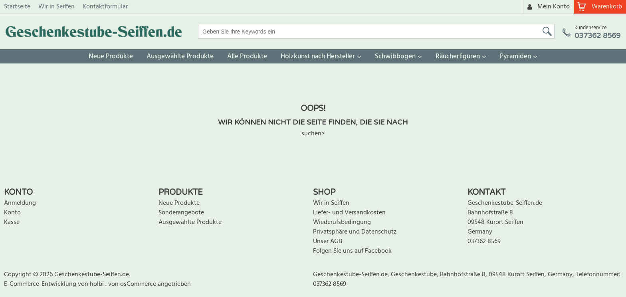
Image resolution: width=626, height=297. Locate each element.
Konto (12, 213)
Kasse (12, 222)
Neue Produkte (111, 56)
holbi (97, 284)
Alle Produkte (247, 56)
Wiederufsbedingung (342, 222)
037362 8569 (484, 241)
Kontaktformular (105, 7)
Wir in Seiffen (56, 7)
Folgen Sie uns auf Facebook (352, 251)
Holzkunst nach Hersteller (318, 56)
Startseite (17, 7)
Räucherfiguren (458, 56)
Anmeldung (20, 203)
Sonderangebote (181, 213)
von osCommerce (133, 284)
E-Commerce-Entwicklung (41, 284)
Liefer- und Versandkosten (349, 213)
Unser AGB (327, 241)
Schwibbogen (395, 56)
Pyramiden (515, 56)
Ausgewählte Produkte (180, 56)
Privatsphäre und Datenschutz (354, 232)
